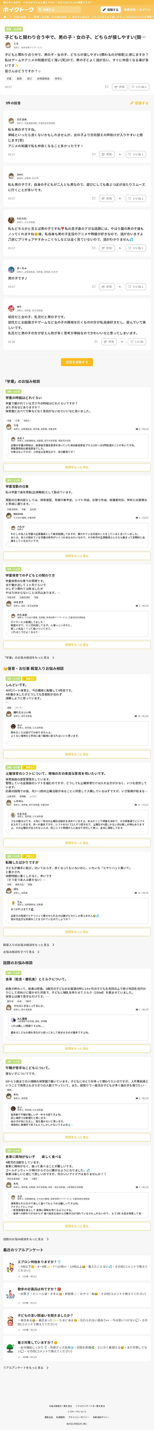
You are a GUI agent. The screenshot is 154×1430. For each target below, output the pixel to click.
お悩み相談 (20, 16)
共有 (120, 87)
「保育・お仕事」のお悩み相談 (49, 16)
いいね (137, 342)
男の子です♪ (18, 278)
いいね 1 (139, 87)
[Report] (106, 87)
